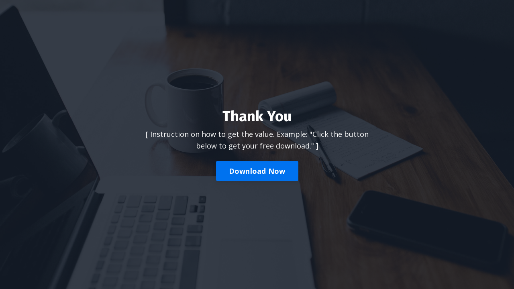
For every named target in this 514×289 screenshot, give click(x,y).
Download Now (257, 171)
